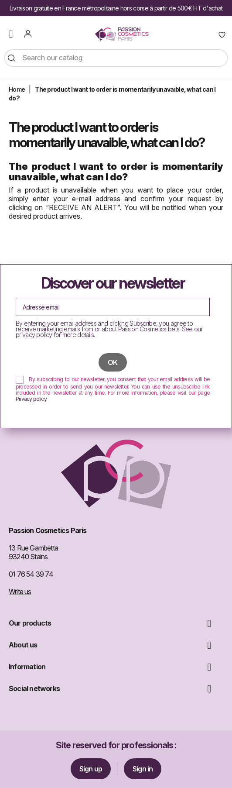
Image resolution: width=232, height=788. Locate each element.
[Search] (116, 58)
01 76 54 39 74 (31, 574)
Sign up (90, 768)
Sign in (143, 768)
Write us (20, 591)
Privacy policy (31, 399)
